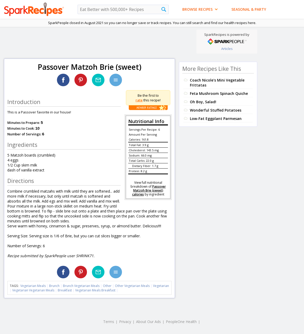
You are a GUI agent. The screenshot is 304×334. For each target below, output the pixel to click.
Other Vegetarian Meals (132, 286)
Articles (227, 48)
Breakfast (65, 290)
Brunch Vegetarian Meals (81, 286)
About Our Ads (148, 321)
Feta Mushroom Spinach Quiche (219, 93)
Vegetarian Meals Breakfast (95, 290)
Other (107, 286)
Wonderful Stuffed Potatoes (215, 110)
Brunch (54, 286)
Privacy (125, 321)
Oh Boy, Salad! (203, 101)
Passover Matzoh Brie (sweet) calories (149, 190)
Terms (108, 321)
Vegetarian (161, 286)
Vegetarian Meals (33, 286)
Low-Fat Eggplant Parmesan (216, 118)
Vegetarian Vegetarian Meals (33, 290)
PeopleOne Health (181, 321)
